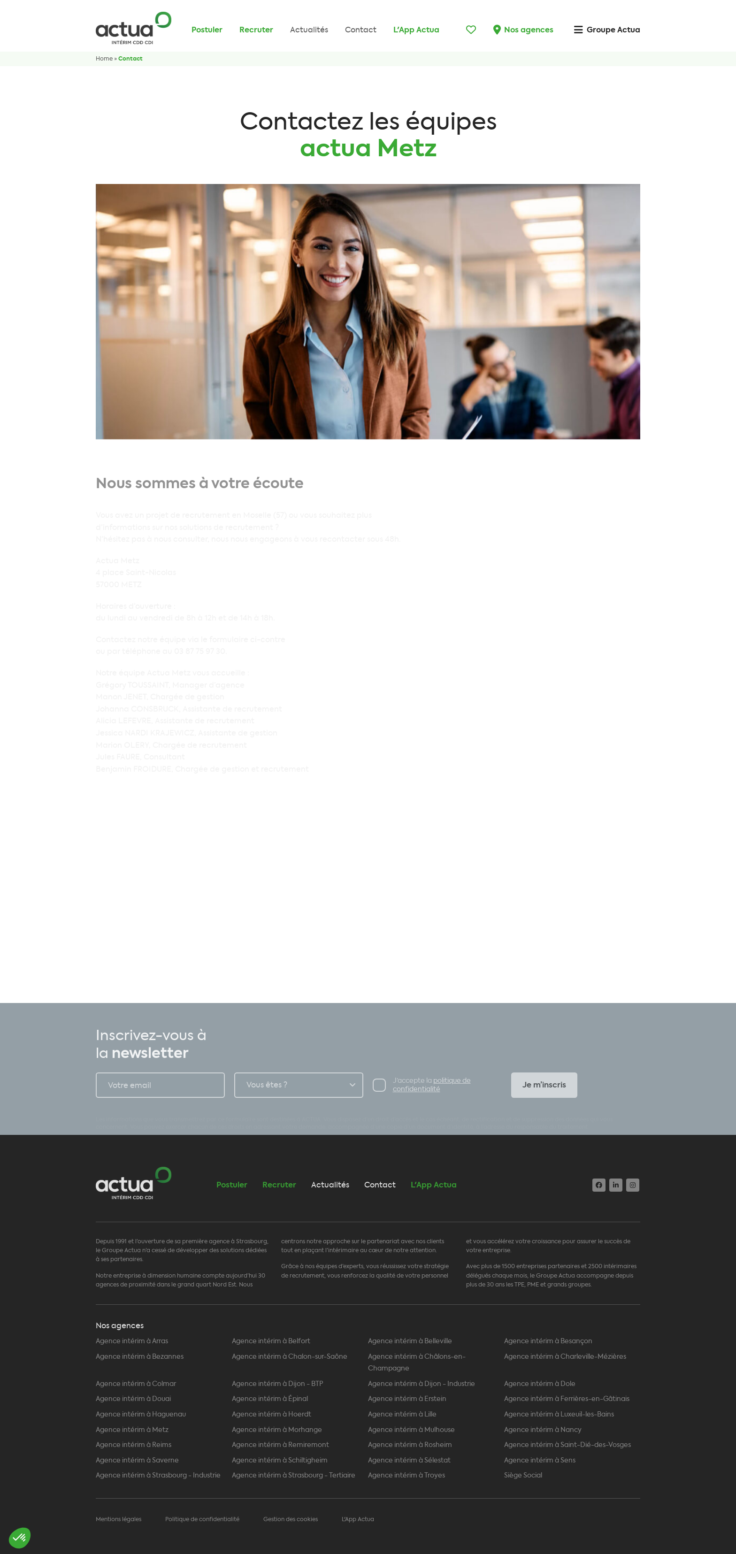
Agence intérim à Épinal (270, 1398)
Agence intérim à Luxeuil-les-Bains (559, 1414)
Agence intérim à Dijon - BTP (277, 1383)
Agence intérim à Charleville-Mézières (565, 1356)
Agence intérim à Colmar (136, 1383)
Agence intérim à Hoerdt (271, 1414)
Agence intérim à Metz (132, 1429)
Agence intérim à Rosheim (410, 1444)
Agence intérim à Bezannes (140, 1356)
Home (104, 58)
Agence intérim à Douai (133, 1398)
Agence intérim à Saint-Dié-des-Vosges (567, 1444)
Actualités (309, 30)
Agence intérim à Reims (133, 1444)
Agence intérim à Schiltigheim (280, 1460)
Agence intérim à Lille (402, 1414)
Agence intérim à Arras (132, 1341)
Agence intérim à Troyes (406, 1475)
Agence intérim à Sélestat (409, 1460)
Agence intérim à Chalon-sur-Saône (289, 1356)
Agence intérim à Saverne (137, 1460)
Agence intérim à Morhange (277, 1429)
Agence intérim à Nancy (543, 1429)
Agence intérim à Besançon (548, 1341)
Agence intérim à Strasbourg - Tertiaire (293, 1475)
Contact (360, 30)
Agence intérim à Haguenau (141, 1414)
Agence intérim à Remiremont (280, 1444)
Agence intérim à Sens (539, 1460)
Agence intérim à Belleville (410, 1341)
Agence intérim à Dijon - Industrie (421, 1383)
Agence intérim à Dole (539, 1383)
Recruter (256, 29)
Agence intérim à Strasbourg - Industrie (158, 1475)
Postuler (207, 29)
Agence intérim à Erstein (407, 1398)
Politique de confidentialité (202, 1519)
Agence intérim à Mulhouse (411, 1429)
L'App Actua (416, 29)
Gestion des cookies (290, 1519)
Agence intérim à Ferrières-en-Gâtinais (566, 1398)
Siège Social (523, 1475)
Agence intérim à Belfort (271, 1341)
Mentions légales (118, 1519)
